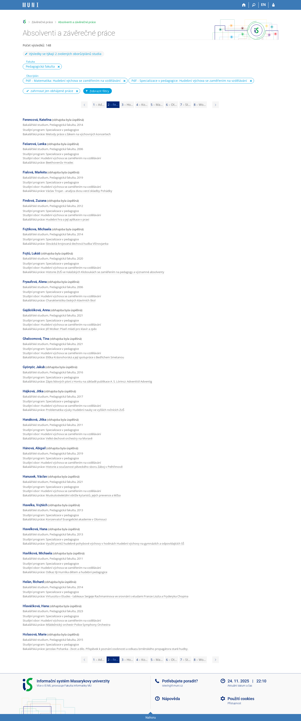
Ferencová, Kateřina (37, 120)
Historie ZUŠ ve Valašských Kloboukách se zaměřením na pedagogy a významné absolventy (105, 272)
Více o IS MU (44, 685)
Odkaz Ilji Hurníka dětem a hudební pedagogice (76, 572)
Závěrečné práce (42, 22)
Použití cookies (241, 698)
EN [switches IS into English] (263, 4)
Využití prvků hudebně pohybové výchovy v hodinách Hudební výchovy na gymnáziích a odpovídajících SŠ (115, 543)
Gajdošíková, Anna (36, 310)
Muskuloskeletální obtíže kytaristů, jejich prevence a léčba (83, 495)
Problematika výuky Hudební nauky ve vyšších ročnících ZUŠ (85, 410)
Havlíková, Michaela (37, 553)
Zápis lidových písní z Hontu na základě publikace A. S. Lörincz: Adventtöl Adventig (99, 381)
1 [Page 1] (98, 105)
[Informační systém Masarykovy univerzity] (30, 5)
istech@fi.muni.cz (172, 685)
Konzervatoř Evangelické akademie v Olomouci (76, 519)
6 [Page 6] (171, 105)
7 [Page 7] (185, 105)
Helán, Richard (33, 582)
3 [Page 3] (127, 105)
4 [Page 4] (141, 105)
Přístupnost (234, 703)
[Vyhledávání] (254, 5)
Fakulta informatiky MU (78, 685)
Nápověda (171, 698)
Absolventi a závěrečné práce (77, 22)
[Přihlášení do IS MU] (273, 5)
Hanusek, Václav (35, 476)
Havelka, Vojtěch (35, 505)
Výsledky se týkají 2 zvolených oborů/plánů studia (62, 54)
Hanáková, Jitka (34, 420)
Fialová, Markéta (35, 172)
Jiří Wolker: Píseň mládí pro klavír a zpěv (71, 329)
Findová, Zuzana (34, 201)
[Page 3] (215, 104)
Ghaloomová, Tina (36, 339)
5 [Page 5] (157, 105)
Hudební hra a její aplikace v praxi (67, 219)
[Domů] (244, 5)
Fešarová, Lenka (34, 144)
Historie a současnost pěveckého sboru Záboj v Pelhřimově (84, 467)
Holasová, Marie (35, 634)
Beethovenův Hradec (59, 162)
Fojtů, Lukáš (31, 253)
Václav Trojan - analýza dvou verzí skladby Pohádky (79, 191)
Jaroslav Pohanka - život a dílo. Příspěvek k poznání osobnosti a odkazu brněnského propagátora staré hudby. (117, 649)
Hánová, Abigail (34, 448)
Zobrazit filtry (97, 91)
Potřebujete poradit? (180, 681)
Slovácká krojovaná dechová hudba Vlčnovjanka (77, 244)
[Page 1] (84, 104)
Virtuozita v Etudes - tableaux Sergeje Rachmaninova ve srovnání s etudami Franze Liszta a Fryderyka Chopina (117, 596)
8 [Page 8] (200, 105)
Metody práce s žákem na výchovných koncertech (78, 134)
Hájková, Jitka (33, 391)
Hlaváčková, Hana (36, 606)
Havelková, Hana (35, 529)
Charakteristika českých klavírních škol (70, 300)
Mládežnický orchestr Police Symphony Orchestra (78, 625)
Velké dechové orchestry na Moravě (69, 438)
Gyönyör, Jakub (34, 367)
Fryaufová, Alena (35, 282)
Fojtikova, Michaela (37, 229)
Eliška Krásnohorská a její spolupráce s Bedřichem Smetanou (85, 357)
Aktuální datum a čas (240, 685)
